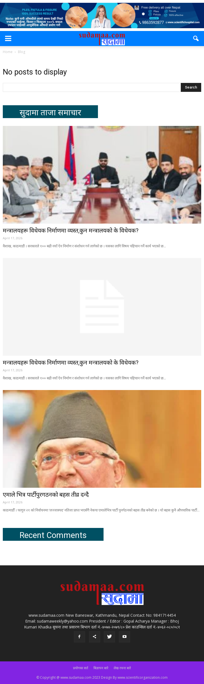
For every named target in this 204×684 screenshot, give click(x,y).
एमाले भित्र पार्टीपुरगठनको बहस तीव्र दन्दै (46, 494)
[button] (196, 38)
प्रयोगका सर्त (80, 668)
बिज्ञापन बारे (100, 668)
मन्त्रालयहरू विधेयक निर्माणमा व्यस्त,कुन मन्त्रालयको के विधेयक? (71, 230)
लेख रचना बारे (122, 668)
